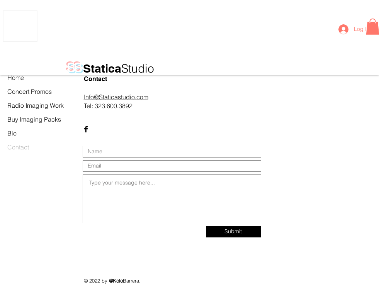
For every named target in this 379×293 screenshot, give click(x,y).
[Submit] (233, 231)
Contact (18, 147)
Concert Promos (24, 91)
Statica (118, 68)
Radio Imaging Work (24, 105)
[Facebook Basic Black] (86, 129)
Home (15, 77)
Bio (12, 133)
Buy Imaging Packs (24, 119)
